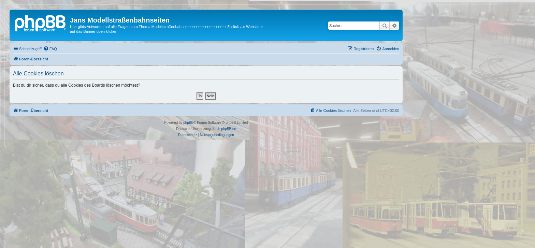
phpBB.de (228, 129)
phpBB (188, 123)
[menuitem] (50, 49)
